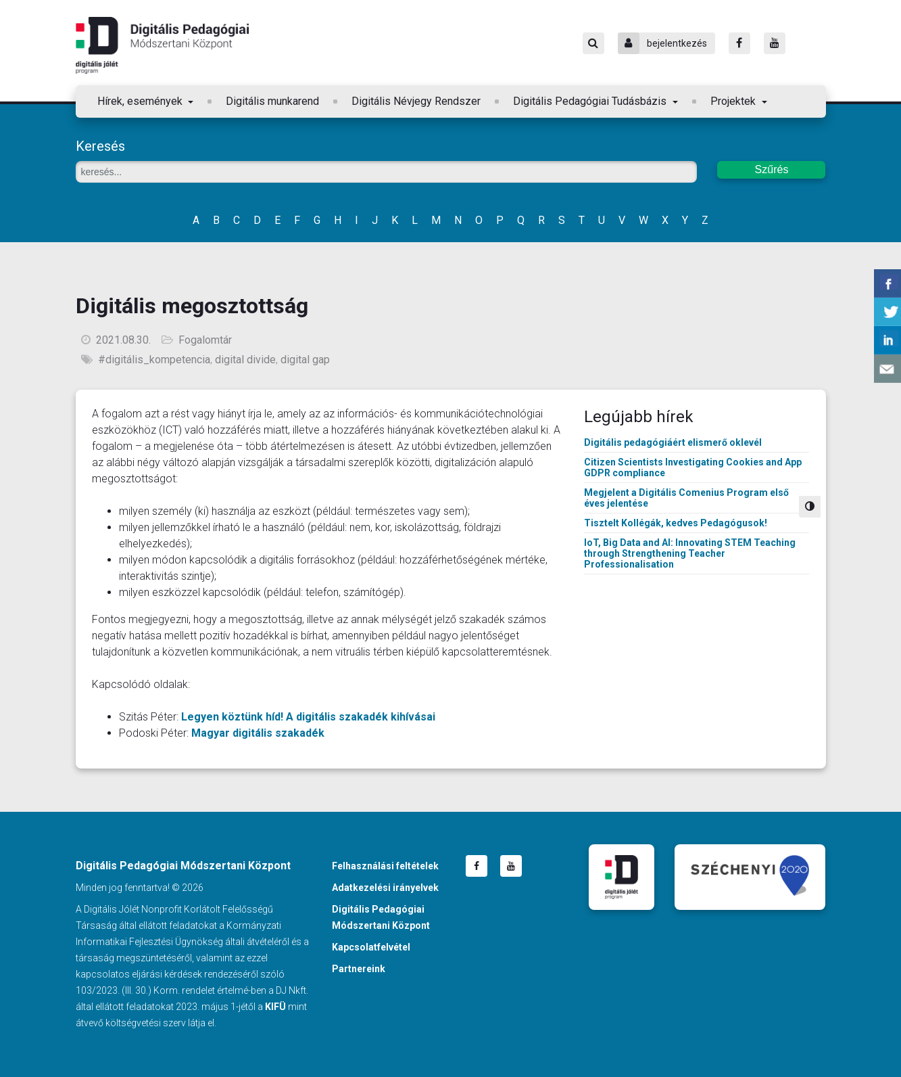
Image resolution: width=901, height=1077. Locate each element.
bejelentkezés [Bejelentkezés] (662, 43)
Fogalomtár (205, 340)
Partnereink (358, 968)
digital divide (245, 359)
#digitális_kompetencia (154, 359)
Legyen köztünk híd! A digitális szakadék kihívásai (308, 716)
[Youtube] (774, 43)
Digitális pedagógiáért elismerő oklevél (673, 442)
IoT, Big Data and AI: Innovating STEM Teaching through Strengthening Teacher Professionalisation (690, 553)
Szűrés (772, 169)
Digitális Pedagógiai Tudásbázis (591, 101)
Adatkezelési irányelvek (385, 887)
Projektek (734, 101)
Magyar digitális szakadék (257, 733)
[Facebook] (739, 43)
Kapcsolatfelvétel (371, 947)
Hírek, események (141, 101)
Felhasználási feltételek (385, 866)
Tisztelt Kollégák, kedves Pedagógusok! (675, 523)
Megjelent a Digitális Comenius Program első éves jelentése (686, 498)
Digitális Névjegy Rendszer (416, 101)
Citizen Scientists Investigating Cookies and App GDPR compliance (693, 467)
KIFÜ (275, 1006)
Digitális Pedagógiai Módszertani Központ (162, 45)
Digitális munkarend (272, 101)
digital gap (305, 359)
